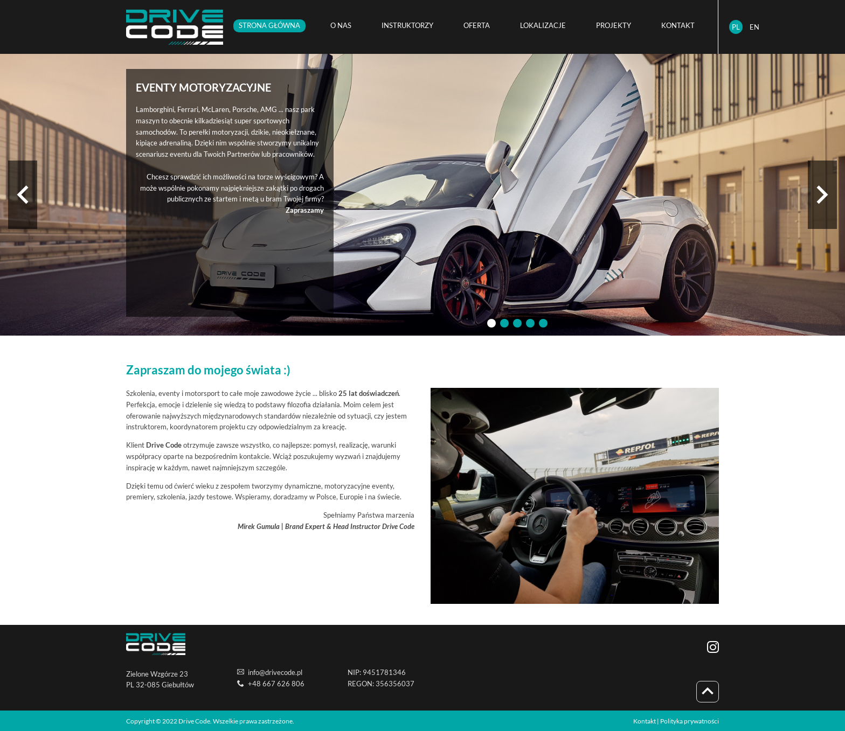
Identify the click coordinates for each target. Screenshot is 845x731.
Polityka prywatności (689, 721)
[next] (822, 195)
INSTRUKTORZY (407, 25)
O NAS (340, 25)
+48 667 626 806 (276, 683)
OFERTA (476, 25)
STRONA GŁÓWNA (269, 25)
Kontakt (644, 721)
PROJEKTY (613, 25)
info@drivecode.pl (275, 672)
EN (754, 27)
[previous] (22, 195)
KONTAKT (678, 25)
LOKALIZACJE (543, 25)
